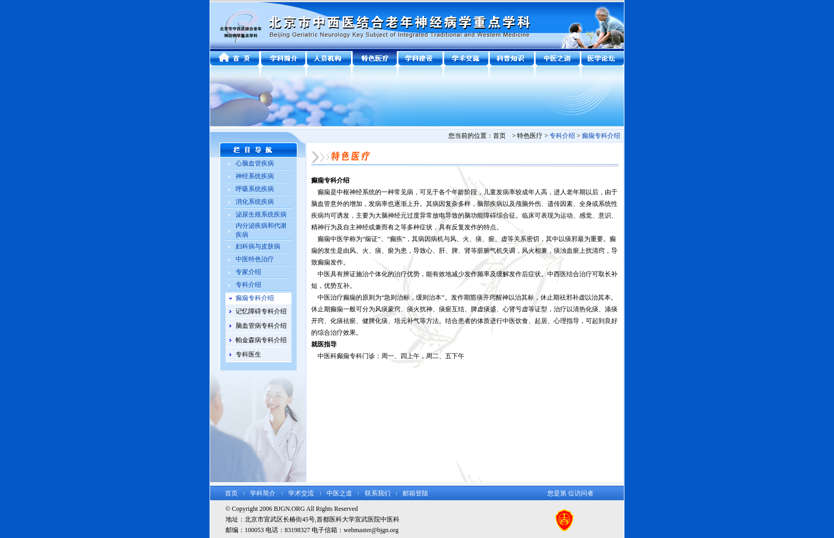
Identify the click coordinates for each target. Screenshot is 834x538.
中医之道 (339, 493)
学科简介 (263, 493)
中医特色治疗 (255, 259)
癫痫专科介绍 (601, 135)
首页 (231, 493)
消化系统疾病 (255, 201)
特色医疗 (530, 135)
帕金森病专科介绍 (261, 340)
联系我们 (377, 493)
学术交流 (301, 493)
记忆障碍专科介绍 (261, 311)
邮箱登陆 (415, 493)
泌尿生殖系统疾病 (261, 214)
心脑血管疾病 (255, 163)
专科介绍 (248, 284)
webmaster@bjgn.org (371, 530)
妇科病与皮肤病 (258, 246)
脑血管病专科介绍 (261, 325)
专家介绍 (248, 272)
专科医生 (248, 354)
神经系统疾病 (255, 176)
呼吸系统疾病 (255, 189)
